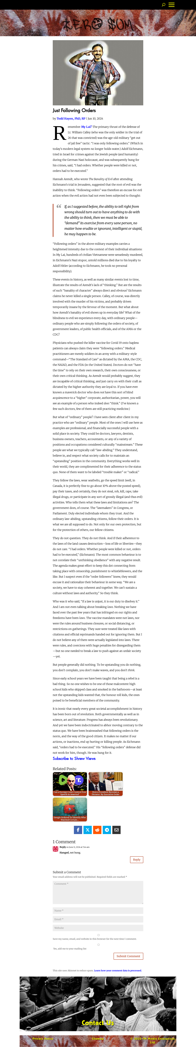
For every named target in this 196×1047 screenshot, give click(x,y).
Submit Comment (128, 956)
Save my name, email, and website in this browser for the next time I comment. (95, 939)
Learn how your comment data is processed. (118, 970)
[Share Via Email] (116, 830)
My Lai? (86, 126)
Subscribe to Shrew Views (74, 758)
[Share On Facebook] (78, 830)
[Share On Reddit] (97, 830)
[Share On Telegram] (107, 830)
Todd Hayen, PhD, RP (71, 118)
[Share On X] (88, 830)
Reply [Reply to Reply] (136, 859)
